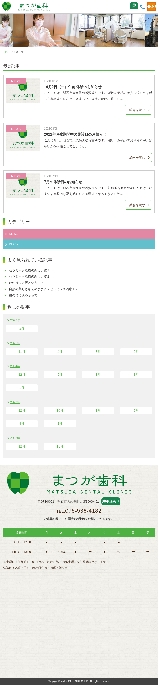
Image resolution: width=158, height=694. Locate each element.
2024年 (15, 366)
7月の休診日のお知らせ (63, 182)
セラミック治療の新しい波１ (29, 276)
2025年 (15, 343)
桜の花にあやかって (23, 295)
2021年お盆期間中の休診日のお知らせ (75, 134)
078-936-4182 (83, 511)
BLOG (13, 244)
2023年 (15, 402)
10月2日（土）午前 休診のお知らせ (73, 87)
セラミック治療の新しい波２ (29, 270)
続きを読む (137, 110)
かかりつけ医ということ (26, 282)
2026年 (15, 320)
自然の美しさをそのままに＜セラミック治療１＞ (43, 289)
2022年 (15, 438)
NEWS (13, 234)
